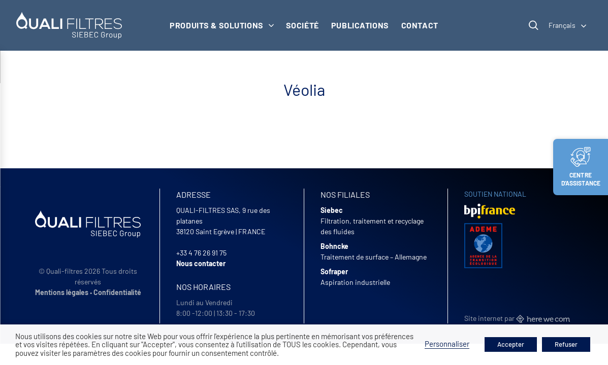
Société (302, 25)
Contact (419, 25)
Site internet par (517, 318)
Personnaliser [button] (447, 343)
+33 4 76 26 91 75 (201, 252)
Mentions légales (61, 292)
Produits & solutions (222, 25)
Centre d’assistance (581, 167)
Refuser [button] (566, 344)
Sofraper (334, 271)
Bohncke (334, 246)
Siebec (332, 210)
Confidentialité (117, 292)
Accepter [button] (510, 344)
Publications (360, 25)
